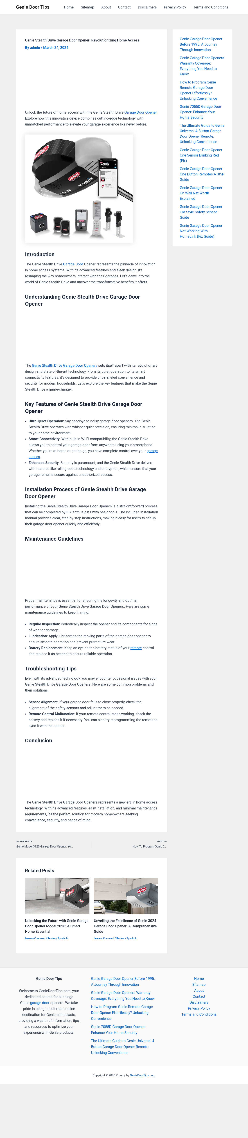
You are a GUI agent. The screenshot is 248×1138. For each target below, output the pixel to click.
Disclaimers (147, 7)
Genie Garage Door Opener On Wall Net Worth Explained (201, 193)
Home (69, 7)
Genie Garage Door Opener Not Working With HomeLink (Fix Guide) (201, 231)
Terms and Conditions (210, 7)
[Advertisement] (91, 83)
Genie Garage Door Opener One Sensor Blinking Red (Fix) (201, 155)
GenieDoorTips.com (142, 1075)
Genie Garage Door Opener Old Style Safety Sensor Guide (201, 212)
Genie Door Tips (32, 7)
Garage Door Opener (140, 112)
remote (136, 648)
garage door (39, 1003)
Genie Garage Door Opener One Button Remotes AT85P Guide (202, 174)
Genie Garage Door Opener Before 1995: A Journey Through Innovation (201, 44)
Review (52, 938)
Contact (124, 7)
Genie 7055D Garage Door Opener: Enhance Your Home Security (200, 112)
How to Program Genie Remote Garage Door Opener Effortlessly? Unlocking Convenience (122, 1013)
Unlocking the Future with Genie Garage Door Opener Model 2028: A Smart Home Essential (57, 926)
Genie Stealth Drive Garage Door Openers (64, 365)
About (106, 7)
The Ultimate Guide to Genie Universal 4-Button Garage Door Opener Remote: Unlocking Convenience (123, 1047)
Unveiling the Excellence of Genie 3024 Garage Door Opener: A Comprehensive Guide (125, 926)
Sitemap (87, 7)
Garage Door (73, 264)
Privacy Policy (175, 7)
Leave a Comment (35, 938)
